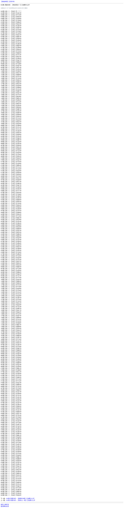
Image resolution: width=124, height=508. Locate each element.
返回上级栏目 (5, 504)
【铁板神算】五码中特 (7, 1)
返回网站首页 (5, 506)
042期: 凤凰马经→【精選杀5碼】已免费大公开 (20, 498)
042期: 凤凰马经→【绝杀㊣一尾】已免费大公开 (20, 500)
